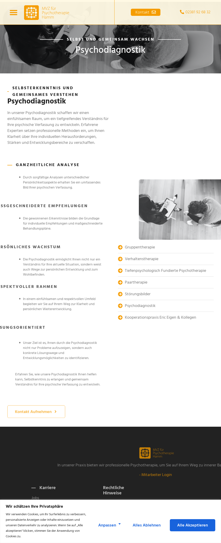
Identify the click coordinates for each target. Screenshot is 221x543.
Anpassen (107, 525)
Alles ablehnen (147, 525)
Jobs (70, 498)
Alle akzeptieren (192, 525)
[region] (110, 521)
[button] (13, 11)
